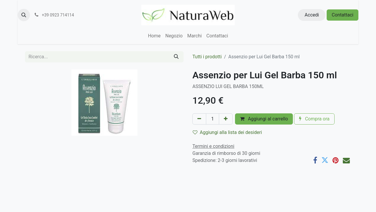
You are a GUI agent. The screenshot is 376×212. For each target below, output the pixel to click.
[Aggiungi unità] (226, 119)
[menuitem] (154, 36)
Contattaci (342, 15)
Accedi (312, 15)
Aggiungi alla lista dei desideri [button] (227, 132)
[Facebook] (315, 160)
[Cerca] (176, 56)
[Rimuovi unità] (199, 119)
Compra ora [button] (314, 119)
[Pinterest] (336, 160)
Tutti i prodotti (207, 56)
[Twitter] (324, 160)
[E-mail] (346, 160)
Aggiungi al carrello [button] (264, 119)
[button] (24, 15)
